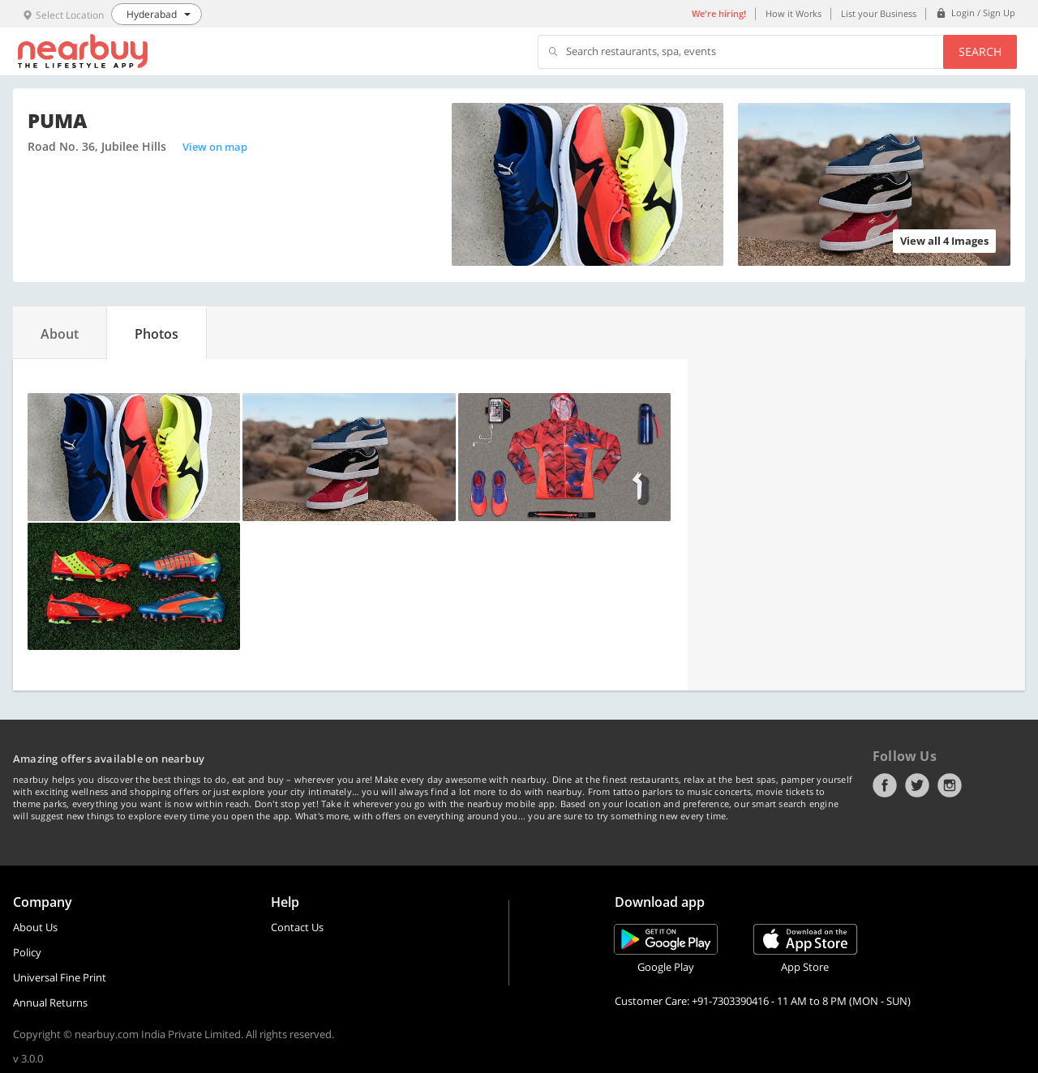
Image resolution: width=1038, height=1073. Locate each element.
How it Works (793, 13)
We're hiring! (719, 13)
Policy (27, 952)
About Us (35, 927)
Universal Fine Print (59, 977)
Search (980, 51)
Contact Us (297, 927)
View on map (214, 146)
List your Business (878, 13)
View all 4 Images (944, 240)
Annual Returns (50, 1002)
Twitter (917, 785)
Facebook (885, 785)
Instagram (949, 785)
